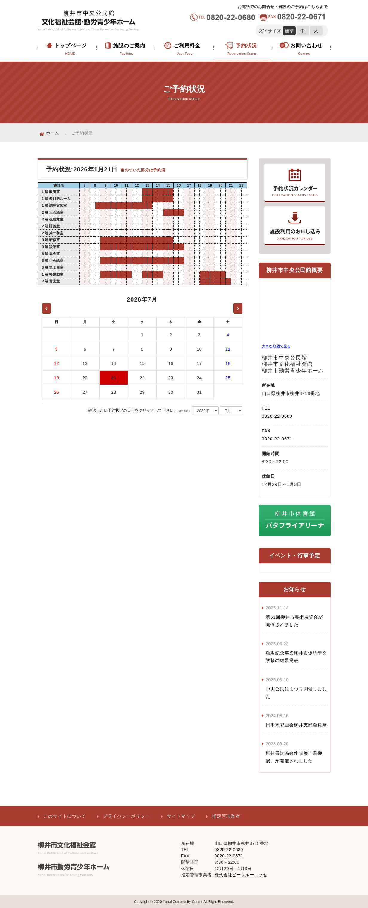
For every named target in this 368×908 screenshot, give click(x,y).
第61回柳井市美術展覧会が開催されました (294, 621)
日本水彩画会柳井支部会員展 (296, 724)
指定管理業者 (226, 816)
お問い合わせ (304, 50)
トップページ (70, 50)
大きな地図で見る (276, 346)
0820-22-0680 (277, 416)
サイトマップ (181, 816)
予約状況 (242, 50)
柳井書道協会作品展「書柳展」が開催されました (294, 756)
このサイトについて (65, 816)
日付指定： (184, 411)
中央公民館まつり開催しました (296, 692)
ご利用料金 (184, 50)
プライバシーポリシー (126, 816)
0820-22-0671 (277, 438)
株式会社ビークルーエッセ (241, 874)
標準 (289, 30)
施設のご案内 (126, 50)
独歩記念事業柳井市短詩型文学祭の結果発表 (296, 656)
